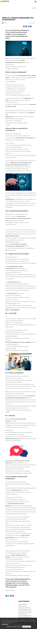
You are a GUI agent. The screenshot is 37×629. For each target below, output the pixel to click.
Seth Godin (27, 98)
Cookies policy (9, 626)
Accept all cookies (26, 626)
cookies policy (5, 624)
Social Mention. (15, 309)
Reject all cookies (17, 626)
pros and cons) (9, 199)
